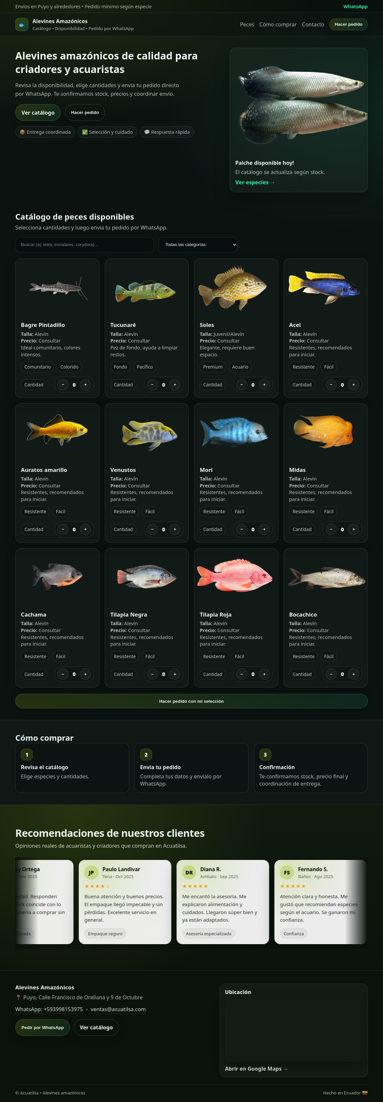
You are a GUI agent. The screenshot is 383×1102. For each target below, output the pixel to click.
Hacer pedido (349, 24)
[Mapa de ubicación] (294, 1030)
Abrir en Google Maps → (256, 1068)
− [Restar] (62, 384)
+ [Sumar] (85, 384)
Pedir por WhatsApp (42, 1027)
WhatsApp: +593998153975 (49, 1009)
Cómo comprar (278, 24)
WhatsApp (355, 6)
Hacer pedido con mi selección (191, 701)
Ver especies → (255, 182)
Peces (247, 24)
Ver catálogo (38, 112)
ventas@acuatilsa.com (118, 1009)
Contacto (313, 24)
